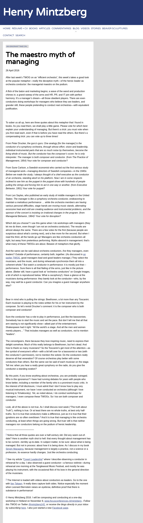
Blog (76, 28)
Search (20, 35)
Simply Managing (15, 449)
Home (6, 28)
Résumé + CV (20, 28)
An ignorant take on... (17, 46)
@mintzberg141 (36, 504)
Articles (44, 28)
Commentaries (61, 28)
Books (33, 28)
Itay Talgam (16, 483)
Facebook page (60, 508)
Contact (8, 35)
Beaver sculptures (115, 28)
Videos (85, 28)
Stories (96, 28)
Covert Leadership (33, 459)
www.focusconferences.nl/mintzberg (62, 501)
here (23, 508)
